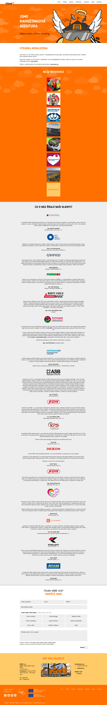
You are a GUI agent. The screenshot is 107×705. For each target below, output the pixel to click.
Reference (78, 2)
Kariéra (71, 2)
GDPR (52, 644)
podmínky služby (52, 642)
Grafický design (53, 616)
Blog (93, 2)
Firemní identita (30, 616)
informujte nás (54, 64)
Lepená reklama (53, 621)
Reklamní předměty (76, 621)
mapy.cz (79, 673)
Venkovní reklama (53, 625)
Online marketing (31, 621)
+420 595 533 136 (82, 666)
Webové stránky (76, 616)
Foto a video (31, 625)
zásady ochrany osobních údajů (39, 642)
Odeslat (83, 648)
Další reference (53, 189)
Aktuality (86, 2)
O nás (58, 2)
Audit (76, 625)
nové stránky (34, 61)
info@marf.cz (80, 668)
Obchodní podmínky (9, 689)
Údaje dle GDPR (8, 691)
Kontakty (99, 2)
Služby (65, 2)
